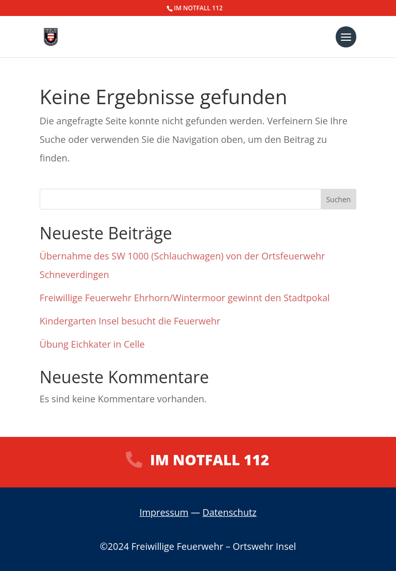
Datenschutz (230, 512)
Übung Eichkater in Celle (92, 344)
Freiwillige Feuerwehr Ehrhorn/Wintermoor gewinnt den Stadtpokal (185, 297)
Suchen (338, 199)
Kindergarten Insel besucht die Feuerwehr (130, 321)
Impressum (163, 512)
